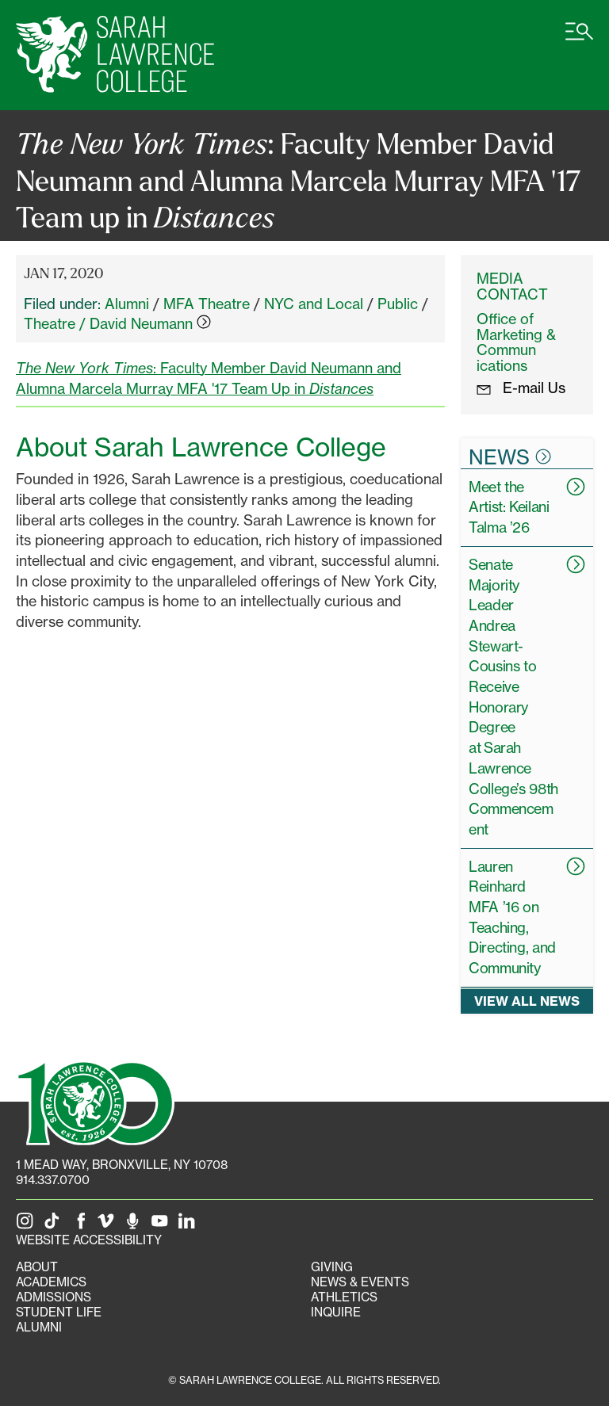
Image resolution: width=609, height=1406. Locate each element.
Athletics (344, 1297)
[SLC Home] (115, 55)
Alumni (127, 303)
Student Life (59, 1312)
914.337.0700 (53, 1179)
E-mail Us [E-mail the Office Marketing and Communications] (521, 387)
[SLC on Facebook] (82, 1224)
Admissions (53, 1297)
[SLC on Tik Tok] (55, 1224)
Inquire (336, 1312)
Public (397, 303)
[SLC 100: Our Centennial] (95, 1100)
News (510, 456)
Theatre (49, 323)
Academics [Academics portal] (51, 1281)
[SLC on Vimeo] (109, 1224)
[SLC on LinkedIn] (189, 1224)
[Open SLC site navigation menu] (579, 39)
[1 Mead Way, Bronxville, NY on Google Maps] (122, 1164)
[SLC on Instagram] (28, 1224)
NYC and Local (313, 303)
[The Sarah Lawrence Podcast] (135, 1224)
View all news (527, 1001)
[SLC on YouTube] (162, 1224)
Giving (332, 1266)
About (37, 1266)
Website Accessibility (89, 1239)
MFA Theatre (206, 303)
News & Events (360, 1281)
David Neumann (150, 323)
